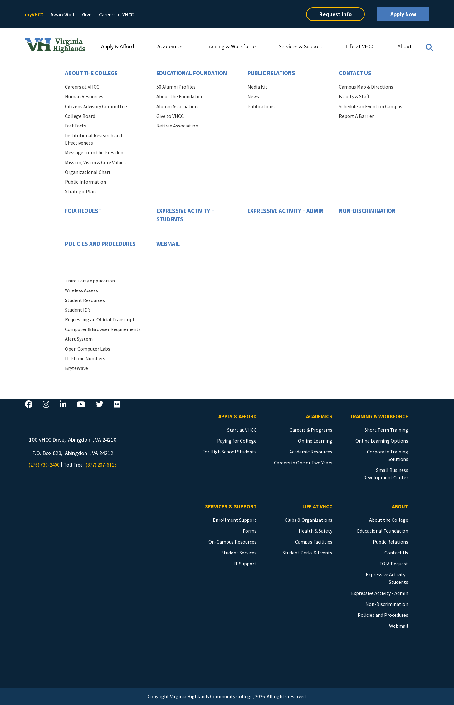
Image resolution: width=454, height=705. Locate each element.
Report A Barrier (356, 116)
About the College (91, 73)
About (405, 46)
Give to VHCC (170, 116)
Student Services (238, 552)
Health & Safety (315, 531)
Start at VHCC (241, 430)
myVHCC (34, 14)
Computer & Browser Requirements (103, 329)
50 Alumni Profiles (176, 87)
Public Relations (271, 73)
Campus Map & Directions (366, 87)
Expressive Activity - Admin (285, 211)
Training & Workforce (231, 46)
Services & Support (300, 46)
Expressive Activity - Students (185, 215)
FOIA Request (83, 211)
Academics (170, 46)
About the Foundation (179, 96)
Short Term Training (386, 430)
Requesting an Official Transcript (100, 319)
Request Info (335, 14)
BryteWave (76, 368)
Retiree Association (177, 125)
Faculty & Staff (354, 96)
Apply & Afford (117, 46)
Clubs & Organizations (308, 520)
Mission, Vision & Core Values (95, 162)
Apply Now (403, 14)
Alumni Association (177, 106)
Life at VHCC (359, 46)
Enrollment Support (234, 520)
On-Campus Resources (232, 542)
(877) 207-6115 (101, 465)
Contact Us (355, 73)
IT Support (244, 563)
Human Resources (84, 96)
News (253, 96)
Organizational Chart (88, 172)
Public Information (85, 182)
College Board (80, 116)
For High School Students (229, 451)
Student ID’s (78, 310)
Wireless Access (81, 290)
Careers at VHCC (116, 14)
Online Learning (315, 441)
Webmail (168, 244)
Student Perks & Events (307, 552)
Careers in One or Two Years (303, 462)
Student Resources (85, 300)
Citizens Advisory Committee (96, 106)
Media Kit (257, 87)
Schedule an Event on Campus (370, 106)
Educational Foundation (191, 73)
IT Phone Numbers (85, 358)
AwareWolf (63, 14)
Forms (249, 531)
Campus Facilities (313, 542)
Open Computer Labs (87, 349)
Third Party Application (90, 280)
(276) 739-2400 (44, 465)
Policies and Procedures (100, 244)
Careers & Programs (311, 430)
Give (86, 14)
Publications (261, 106)
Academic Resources (310, 451)
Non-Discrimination (367, 211)
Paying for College (236, 441)
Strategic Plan (80, 191)
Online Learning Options (381, 441)
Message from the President (95, 152)
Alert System (79, 339)
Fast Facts (75, 125)
